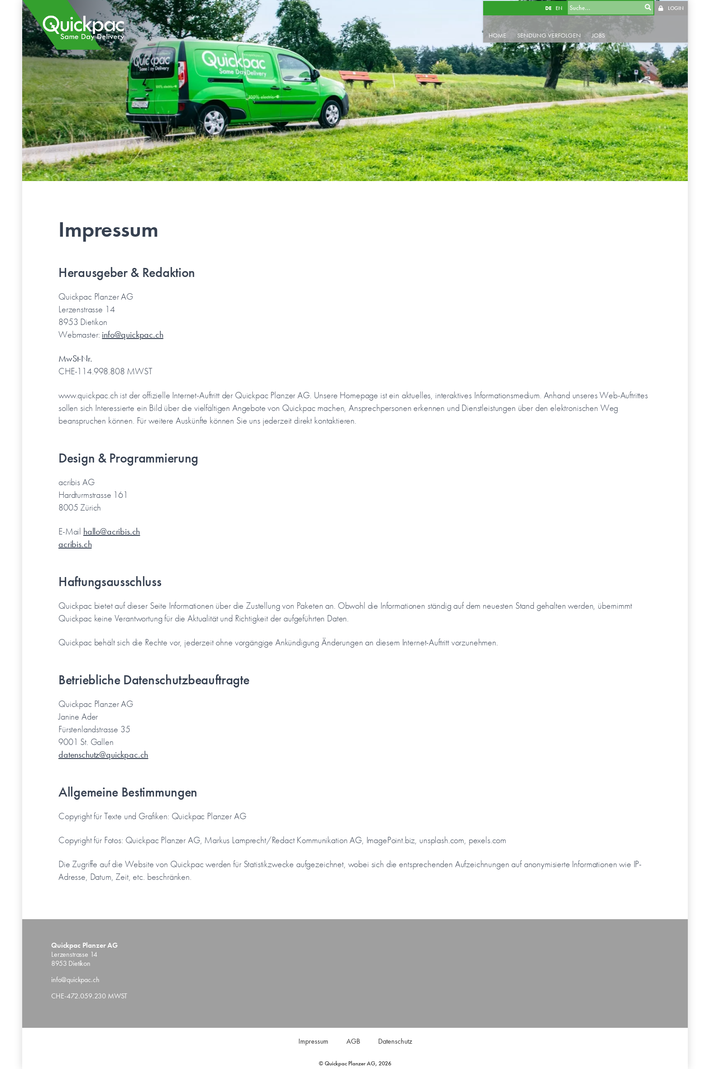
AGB (353, 1041)
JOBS (599, 34)
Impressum (313, 1041)
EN (559, 7)
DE (549, 7)
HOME (499, 34)
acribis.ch (74, 544)
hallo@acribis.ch (111, 531)
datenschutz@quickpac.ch (103, 754)
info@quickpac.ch (132, 334)
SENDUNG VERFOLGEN (550, 34)
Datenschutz (395, 1041)
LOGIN (676, 7)
